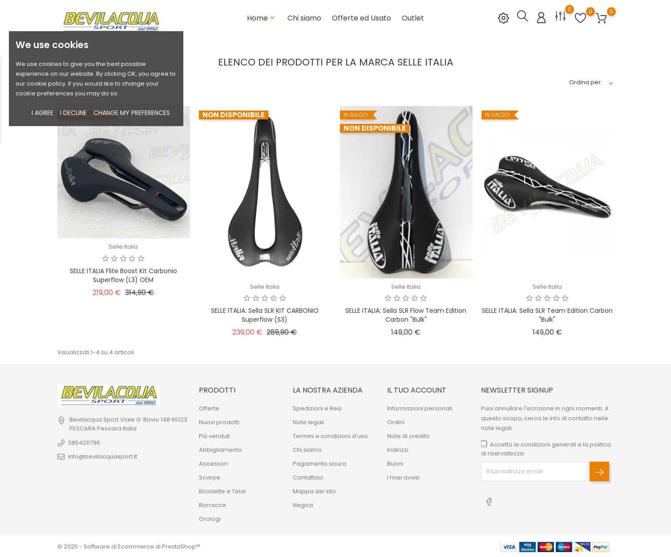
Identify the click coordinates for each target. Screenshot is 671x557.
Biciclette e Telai (222, 490)
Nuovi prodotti (219, 421)
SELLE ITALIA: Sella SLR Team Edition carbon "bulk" (547, 314)
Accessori (213, 463)
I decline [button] (73, 112)
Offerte (209, 407)
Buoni (395, 463)
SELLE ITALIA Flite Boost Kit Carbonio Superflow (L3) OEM (123, 274)
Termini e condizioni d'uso (330, 435)
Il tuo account (416, 389)
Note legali (308, 421)
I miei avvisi (403, 476)
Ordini (395, 421)
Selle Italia (123, 246)
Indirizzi (397, 449)
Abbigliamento (220, 449)
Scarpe (209, 476)
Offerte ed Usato (361, 17)
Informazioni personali (419, 407)
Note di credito (408, 435)
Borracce (212, 504)
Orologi (210, 518)
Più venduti (214, 435)
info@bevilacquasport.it (102, 455)
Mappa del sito (314, 490)
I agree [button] (42, 112)
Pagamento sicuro (320, 463)
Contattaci (308, 476)
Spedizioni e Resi (317, 407)
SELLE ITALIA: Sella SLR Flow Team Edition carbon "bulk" (405, 314)
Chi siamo (304, 17)
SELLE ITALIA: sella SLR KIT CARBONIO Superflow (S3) (265, 314)
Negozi (303, 504)
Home (262, 17)
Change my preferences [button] (131, 112)
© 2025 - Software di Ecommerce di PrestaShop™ (128, 545)
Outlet (413, 17)
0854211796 (84, 442)
